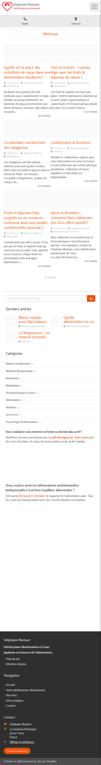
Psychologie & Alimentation (22, 422)
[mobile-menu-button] (94, 6)
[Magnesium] (11, 336)
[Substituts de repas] (27, 53)
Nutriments (12, 378)
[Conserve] (27, 199)
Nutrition (11, 407)
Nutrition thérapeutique (19, 371)
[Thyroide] (56, 321)
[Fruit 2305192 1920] (74, 128)
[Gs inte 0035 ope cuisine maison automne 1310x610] (74, 53)
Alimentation (13, 400)
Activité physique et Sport (20, 393)
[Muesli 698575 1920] (74, 199)
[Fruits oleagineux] (27, 128)
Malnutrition (13, 385)
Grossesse (12, 414)
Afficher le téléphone (22, 742)
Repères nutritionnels (18, 363)
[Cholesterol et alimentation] (11, 321)
